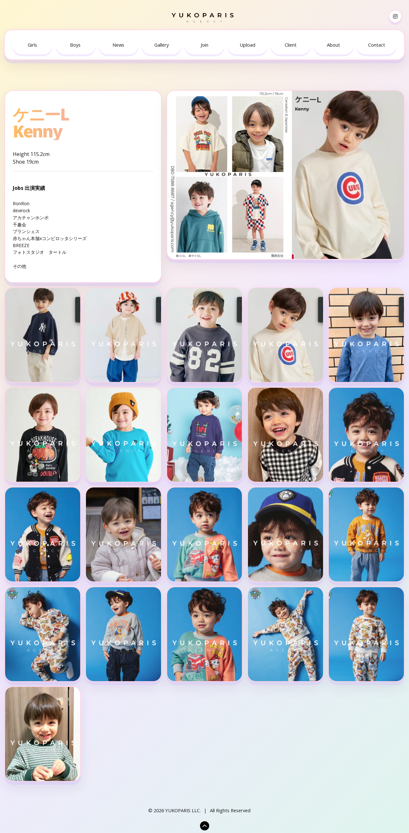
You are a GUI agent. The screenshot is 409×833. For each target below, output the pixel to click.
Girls (32, 45)
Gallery (161, 45)
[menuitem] (32, 45)
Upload (247, 45)
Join (204, 45)
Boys (75, 45)
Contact (376, 45)
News (118, 45)
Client (291, 45)
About (333, 45)
